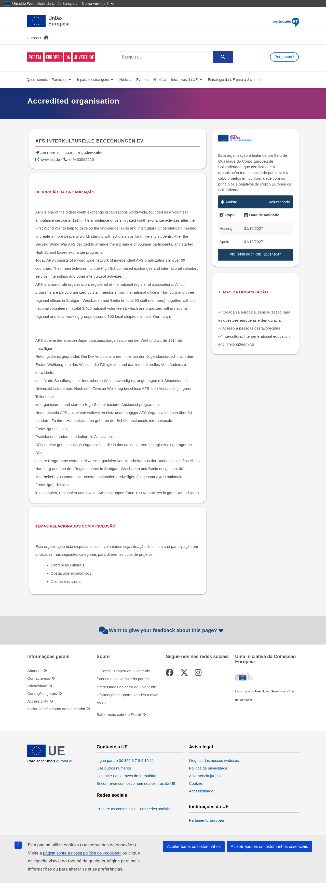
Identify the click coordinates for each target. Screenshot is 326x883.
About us (34, 670)
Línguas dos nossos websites (214, 760)
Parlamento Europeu (206, 820)
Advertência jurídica (206, 776)
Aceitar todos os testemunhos (194, 846)
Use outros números (114, 768)
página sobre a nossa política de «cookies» (82, 853)
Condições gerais (42, 693)
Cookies (196, 783)
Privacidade (37, 686)
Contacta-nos (38, 678)
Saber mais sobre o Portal (119, 714)
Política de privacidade (208, 768)
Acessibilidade (201, 791)
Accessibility (37, 701)
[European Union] (48, 755)
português (286, 21)
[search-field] (176, 57)
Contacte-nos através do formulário (126, 776)
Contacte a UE (112, 747)
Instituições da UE (209, 806)
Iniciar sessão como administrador (56, 709)
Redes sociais (112, 795)
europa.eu (65, 761)
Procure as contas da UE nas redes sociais (133, 809)
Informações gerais (48, 656)
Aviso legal (201, 747)
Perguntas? (284, 57)
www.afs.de (50, 159)
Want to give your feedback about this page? (162, 630)
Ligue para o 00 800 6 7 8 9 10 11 (125, 760)
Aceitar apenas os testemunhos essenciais (269, 846)
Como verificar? (98, 3)
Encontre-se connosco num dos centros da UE (136, 783)
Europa (33, 38)
